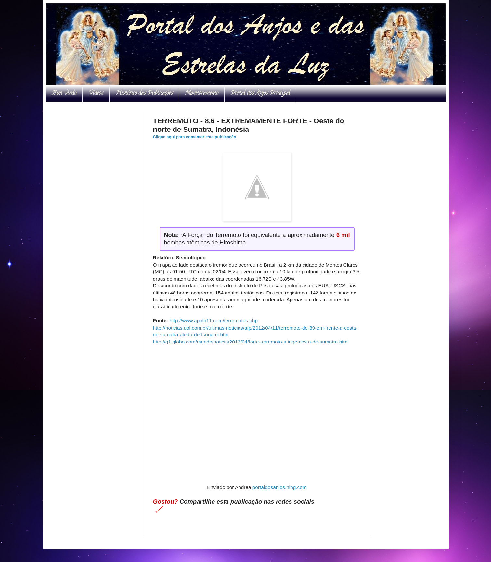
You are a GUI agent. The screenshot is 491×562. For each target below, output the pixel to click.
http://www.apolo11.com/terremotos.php (214, 320)
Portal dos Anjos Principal (260, 93)
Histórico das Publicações (144, 93)
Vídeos (96, 93)
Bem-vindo (64, 93)
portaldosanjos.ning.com (279, 487)
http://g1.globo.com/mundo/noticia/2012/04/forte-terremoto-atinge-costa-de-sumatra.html (251, 341)
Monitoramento (201, 93)
